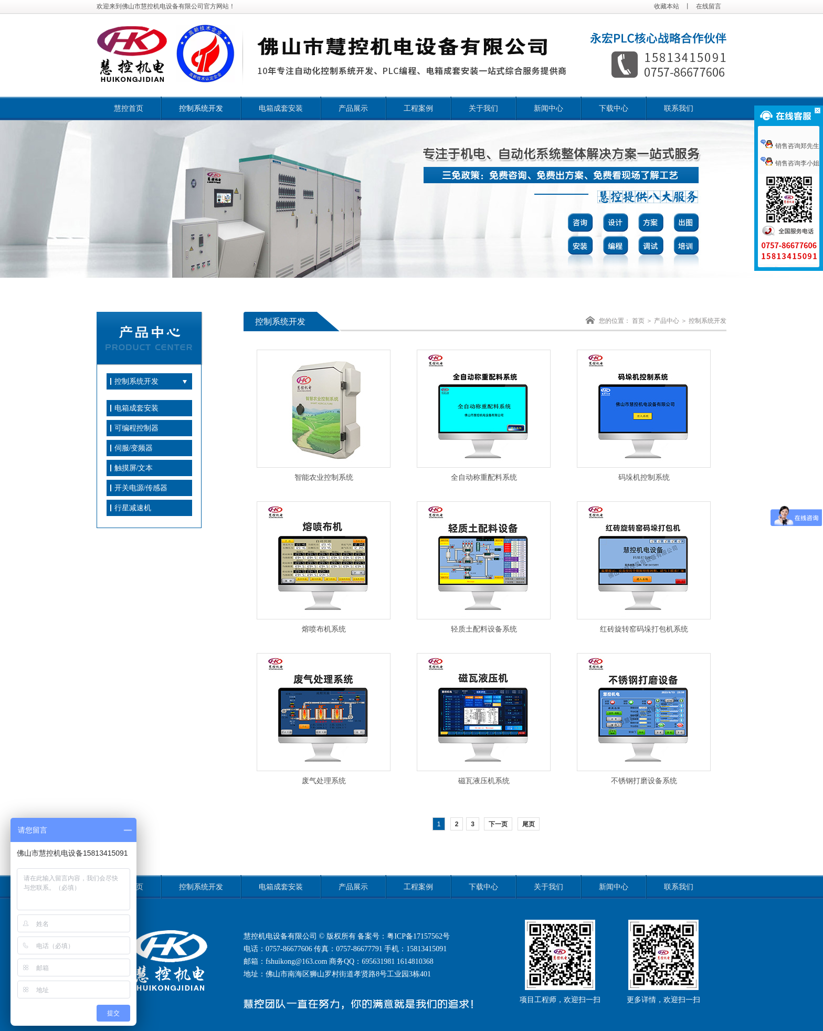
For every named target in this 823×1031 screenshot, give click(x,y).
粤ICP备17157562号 (418, 936)
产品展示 (353, 108)
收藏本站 (666, 6)
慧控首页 (128, 108)
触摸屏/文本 (133, 468)
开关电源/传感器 (141, 488)
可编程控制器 (136, 428)
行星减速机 (132, 508)
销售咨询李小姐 (790, 163)
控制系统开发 (201, 108)
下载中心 (613, 108)
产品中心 (666, 320)
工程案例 (418, 108)
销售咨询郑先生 (790, 146)
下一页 (498, 824)
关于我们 (483, 108)
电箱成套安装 (281, 108)
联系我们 (678, 108)
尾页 (528, 824)
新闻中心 (548, 108)
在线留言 (708, 6)
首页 (638, 320)
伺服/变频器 (133, 448)
